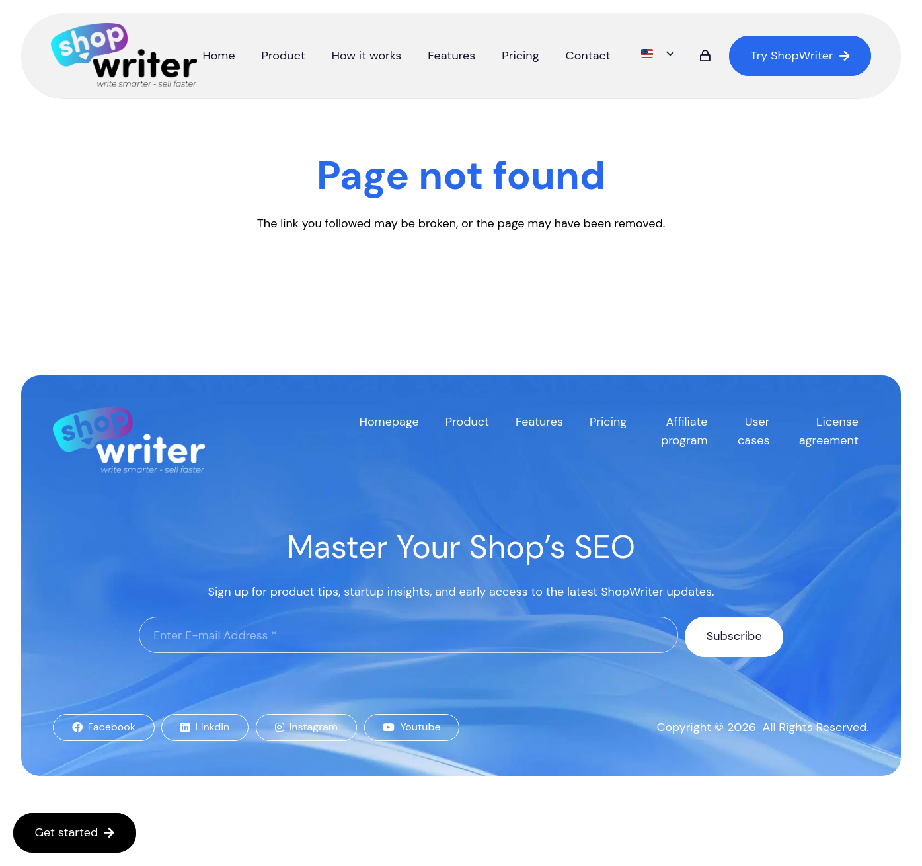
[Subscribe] (734, 636)
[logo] (125, 56)
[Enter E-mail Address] (408, 635)
